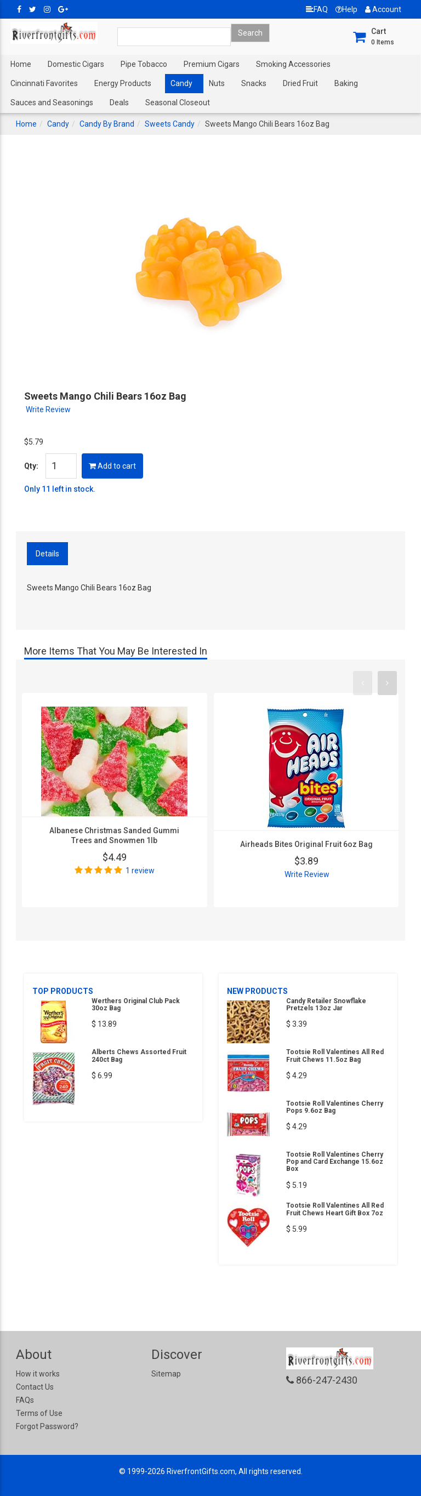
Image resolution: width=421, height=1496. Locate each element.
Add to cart (112, 466)
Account (383, 9)
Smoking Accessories (293, 64)
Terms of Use (39, 1413)
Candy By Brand (106, 124)
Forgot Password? (47, 1426)
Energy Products (122, 83)
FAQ (317, 9)
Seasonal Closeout (177, 102)
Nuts (217, 83)
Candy (181, 83)
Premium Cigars (212, 64)
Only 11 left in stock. (59, 489)
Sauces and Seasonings (51, 102)
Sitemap (166, 1373)
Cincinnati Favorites (44, 83)
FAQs (25, 1400)
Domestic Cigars (76, 64)
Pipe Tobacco (144, 64)
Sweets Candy (170, 124)
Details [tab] (47, 553)
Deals (119, 102)
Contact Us (35, 1387)
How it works (38, 1373)
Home (20, 64)
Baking (346, 83)
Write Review (48, 409)
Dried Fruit (300, 83)
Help (346, 9)
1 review (140, 870)
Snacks (253, 83)
